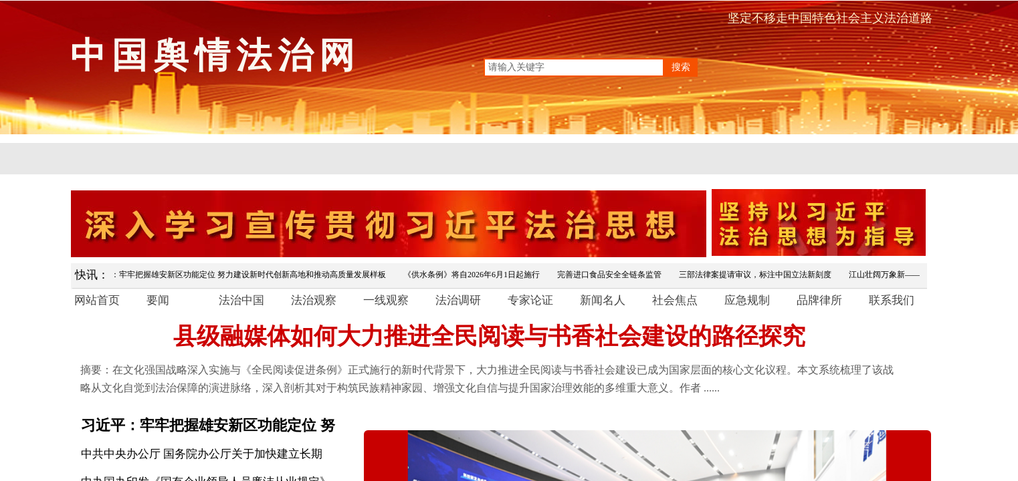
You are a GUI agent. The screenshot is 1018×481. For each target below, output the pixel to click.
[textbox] (574, 67)
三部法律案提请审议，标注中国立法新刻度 (757, 274)
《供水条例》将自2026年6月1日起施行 (473, 274)
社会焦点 (675, 300)
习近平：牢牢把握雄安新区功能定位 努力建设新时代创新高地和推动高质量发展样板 (238, 274)
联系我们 (891, 300)
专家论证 (530, 300)
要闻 (157, 300)
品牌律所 (819, 300)
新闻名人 (602, 300)
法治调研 (458, 300)
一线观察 (386, 300)
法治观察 (313, 300)
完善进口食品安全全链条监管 (611, 274)
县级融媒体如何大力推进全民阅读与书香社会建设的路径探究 (489, 336)
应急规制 (747, 300)
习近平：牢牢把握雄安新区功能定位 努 (208, 425)
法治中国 (241, 300)
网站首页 (97, 300)
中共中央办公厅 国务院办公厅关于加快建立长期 (201, 454)
